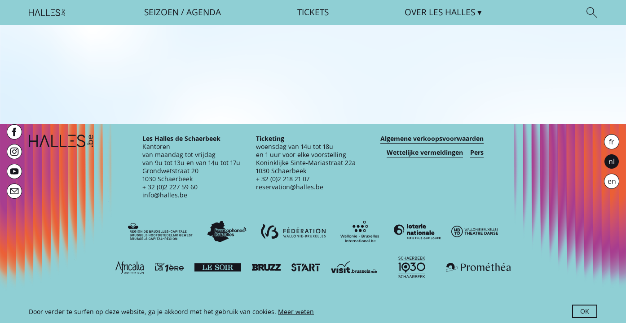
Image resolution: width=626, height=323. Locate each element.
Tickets (313, 12)
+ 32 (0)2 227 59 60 (170, 187)
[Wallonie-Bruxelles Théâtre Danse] (474, 231)
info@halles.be (164, 195)
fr (611, 142)
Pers (477, 152)
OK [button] (584, 311)
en (612, 181)
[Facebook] (14, 132)
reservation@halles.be (289, 187)
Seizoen (161, 12)
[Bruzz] (266, 267)
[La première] (169, 267)
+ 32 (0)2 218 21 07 (282, 179)
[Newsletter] (14, 191)
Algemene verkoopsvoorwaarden (432, 139)
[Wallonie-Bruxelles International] (359, 231)
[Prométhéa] (478, 267)
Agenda (203, 12)
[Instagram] (14, 151)
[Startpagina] (47, 12)
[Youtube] (14, 171)
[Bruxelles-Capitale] (160, 231)
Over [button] (440, 12)
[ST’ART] (305, 267)
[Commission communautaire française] (226, 231)
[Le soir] (217, 267)
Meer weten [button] (296, 311)
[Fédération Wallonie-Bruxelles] (293, 231)
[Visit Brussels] (354, 267)
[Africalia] (129, 267)
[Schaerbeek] (411, 267)
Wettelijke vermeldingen (425, 152)
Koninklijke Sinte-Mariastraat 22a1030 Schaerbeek (306, 166)
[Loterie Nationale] (417, 231)
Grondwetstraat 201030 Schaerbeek (170, 174)
